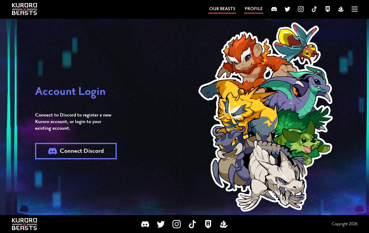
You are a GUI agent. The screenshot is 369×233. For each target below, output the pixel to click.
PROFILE (254, 9)
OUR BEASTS (222, 9)
